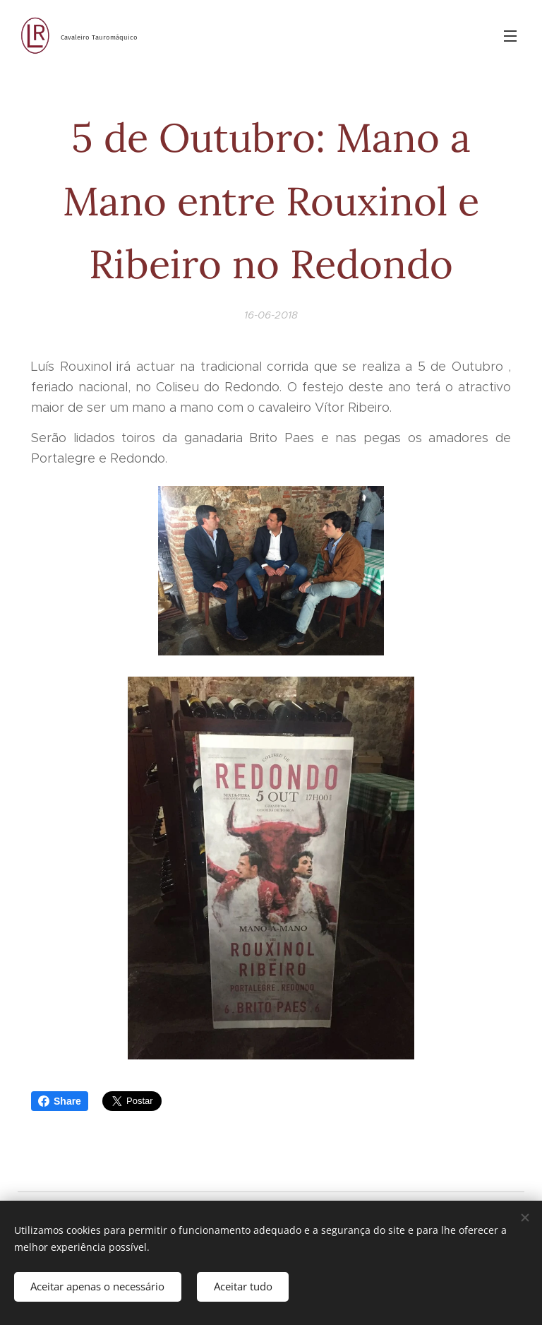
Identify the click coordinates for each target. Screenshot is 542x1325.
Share (59, 1101)
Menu (510, 36)
